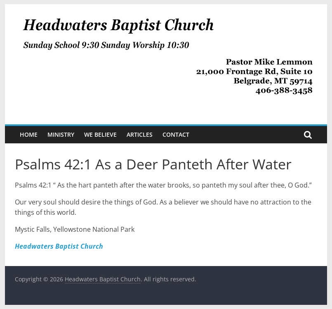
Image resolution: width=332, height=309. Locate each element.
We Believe (100, 134)
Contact (175, 134)
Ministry (60, 134)
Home (29, 134)
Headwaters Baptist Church (59, 246)
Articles (140, 134)
